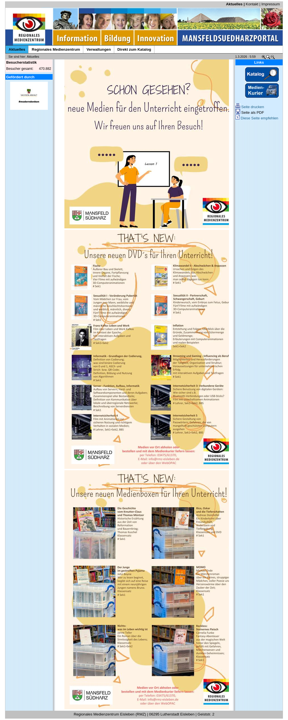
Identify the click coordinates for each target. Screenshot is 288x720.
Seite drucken (249, 107)
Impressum (270, 4)
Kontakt (252, 4)
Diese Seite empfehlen (256, 118)
